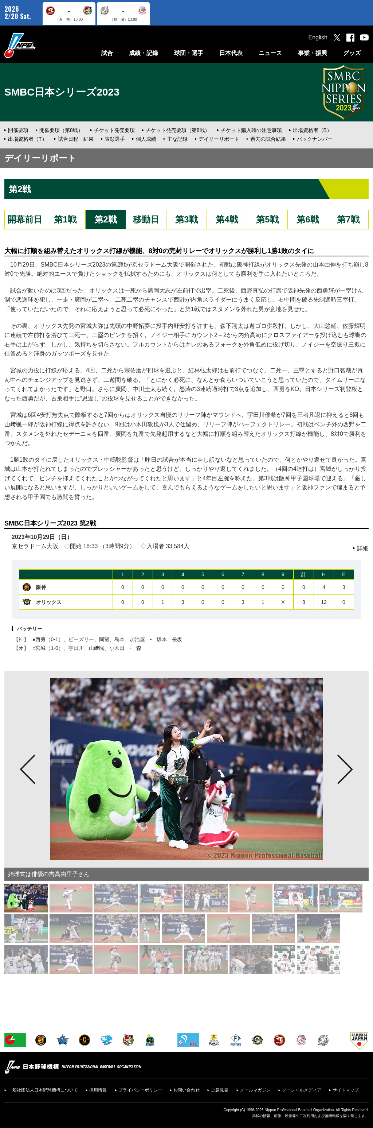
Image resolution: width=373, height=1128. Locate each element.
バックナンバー (315, 139)
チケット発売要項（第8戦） (178, 130)
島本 (119, 639)
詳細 (363, 548)
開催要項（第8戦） (61, 130)
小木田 (117, 648)
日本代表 (231, 53)
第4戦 (227, 219)
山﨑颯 (96, 648)
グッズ (352, 53)
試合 (107, 53)
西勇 (40, 639)
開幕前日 (24, 219)
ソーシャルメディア (301, 1090)
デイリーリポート (219, 139)
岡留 (104, 639)
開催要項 (18, 130)
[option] (186, 769)
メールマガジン (255, 1090)
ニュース (270, 53)
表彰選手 (115, 139)
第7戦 (348, 219)
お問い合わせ (186, 1090)
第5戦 (267, 219)
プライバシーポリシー (140, 1090)
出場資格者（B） (312, 130)
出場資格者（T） (27, 139)
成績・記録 (143, 53)
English (318, 37)
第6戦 (308, 219)
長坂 (177, 639)
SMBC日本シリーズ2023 (61, 92)
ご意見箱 (219, 1090)
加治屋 (137, 639)
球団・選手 (188, 53)
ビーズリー (81, 639)
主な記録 (177, 139)
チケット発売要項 (114, 130)
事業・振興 (312, 53)
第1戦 (65, 219)
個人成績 (146, 139)
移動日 (146, 219)
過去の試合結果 (268, 139)
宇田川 (76, 648)
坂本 (162, 639)
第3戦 (186, 219)
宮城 (40, 648)
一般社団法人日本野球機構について (43, 1090)
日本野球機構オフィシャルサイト (38, 45)
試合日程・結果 (76, 139)
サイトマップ (346, 1090)
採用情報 (98, 1090)
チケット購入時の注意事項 (251, 130)
